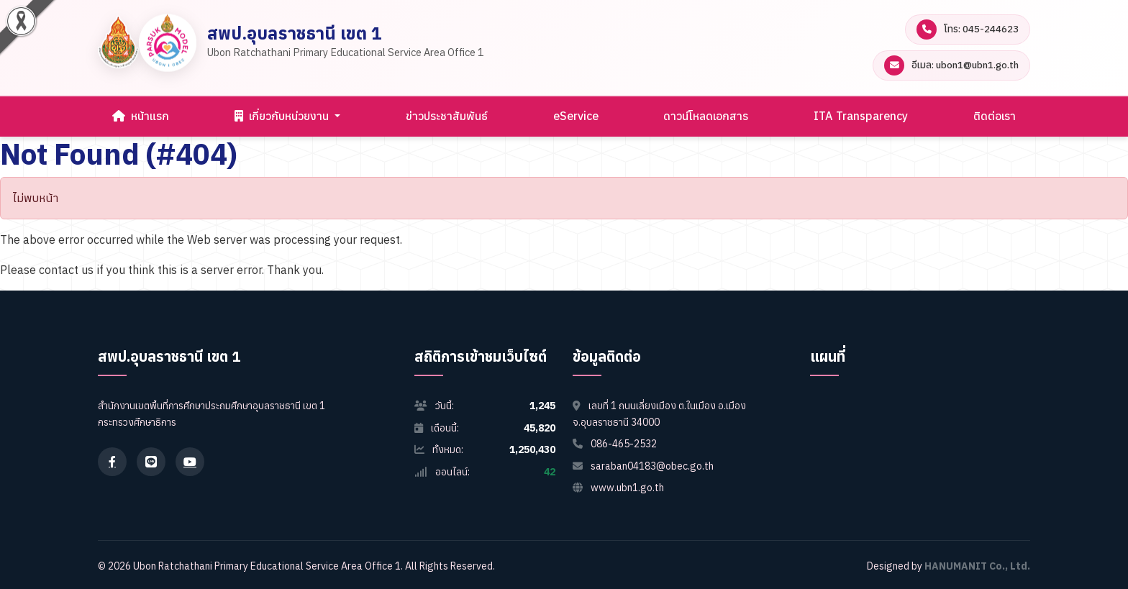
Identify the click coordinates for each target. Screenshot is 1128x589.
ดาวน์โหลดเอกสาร (705, 116)
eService (576, 116)
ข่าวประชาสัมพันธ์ (447, 116)
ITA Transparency (861, 116)
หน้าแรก (140, 116)
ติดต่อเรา (994, 116)
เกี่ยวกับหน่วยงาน (283, 116)
